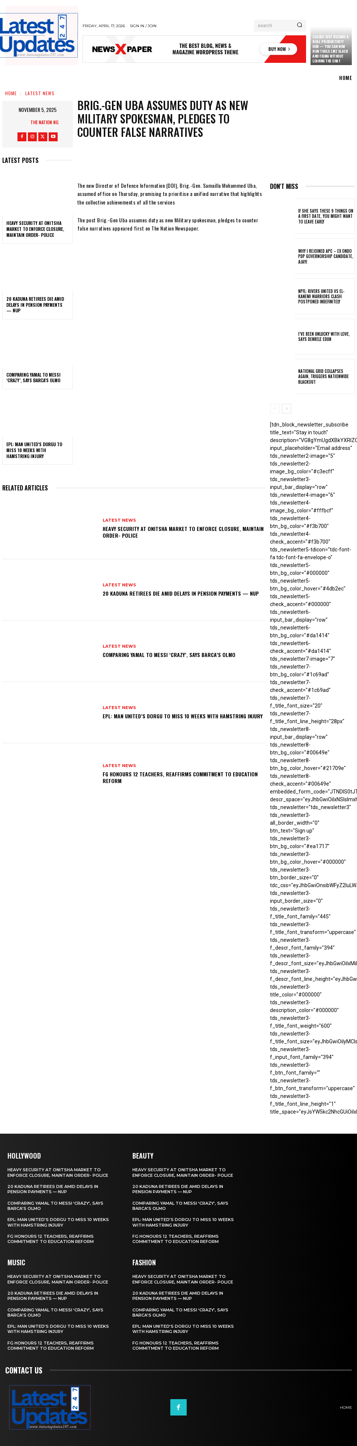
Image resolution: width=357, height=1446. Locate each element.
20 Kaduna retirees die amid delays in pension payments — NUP (35, 304)
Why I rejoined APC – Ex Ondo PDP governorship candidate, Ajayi (325, 256)
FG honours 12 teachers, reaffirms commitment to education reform (180, 777)
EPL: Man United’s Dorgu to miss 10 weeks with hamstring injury (34, 450)
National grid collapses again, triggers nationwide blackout (323, 376)
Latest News (40, 93)
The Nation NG (44, 122)
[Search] (299, 26)
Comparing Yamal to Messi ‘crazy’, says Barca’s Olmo (33, 377)
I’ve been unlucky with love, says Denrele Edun (324, 336)
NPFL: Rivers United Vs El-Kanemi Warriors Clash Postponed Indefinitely (321, 296)
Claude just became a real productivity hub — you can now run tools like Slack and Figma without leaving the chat (330, 49)
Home (11, 93)
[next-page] (286, 408)
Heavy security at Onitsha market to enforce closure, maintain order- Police (35, 229)
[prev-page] (274, 408)
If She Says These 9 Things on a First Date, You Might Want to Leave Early (325, 216)
